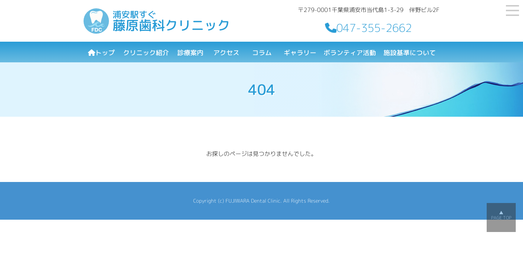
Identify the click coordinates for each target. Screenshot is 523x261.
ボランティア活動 (350, 52)
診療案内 (190, 52)
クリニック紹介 (146, 52)
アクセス (226, 52)
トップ (101, 52)
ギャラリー (300, 52)
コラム (262, 52)
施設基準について (410, 52)
